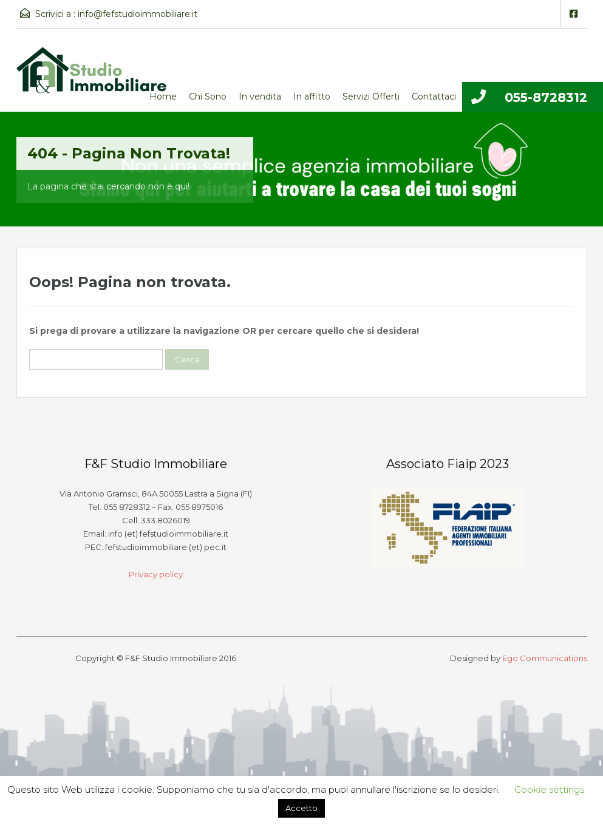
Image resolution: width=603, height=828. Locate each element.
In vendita (260, 96)
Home (163, 96)
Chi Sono (208, 96)
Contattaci (434, 96)
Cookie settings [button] (549, 789)
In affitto (311, 96)
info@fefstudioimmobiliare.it (137, 13)
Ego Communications (544, 658)
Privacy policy (156, 574)
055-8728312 (546, 97)
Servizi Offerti (371, 96)
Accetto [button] (301, 808)
